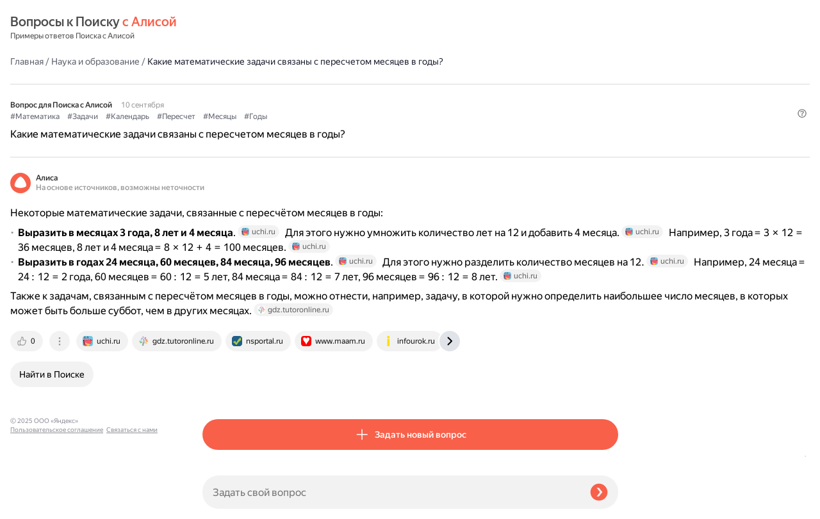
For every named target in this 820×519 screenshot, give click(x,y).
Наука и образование (287, 28)
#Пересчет (368, 96)
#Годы (447, 96)
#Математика (227, 96)
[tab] (219, 387)
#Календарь (319, 96)
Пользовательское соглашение (56, 495)
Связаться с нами (36, 503)
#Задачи (274, 96)
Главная (219, 28)
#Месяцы (412, 96)
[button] (610, 117)
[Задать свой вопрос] (391, 492)
